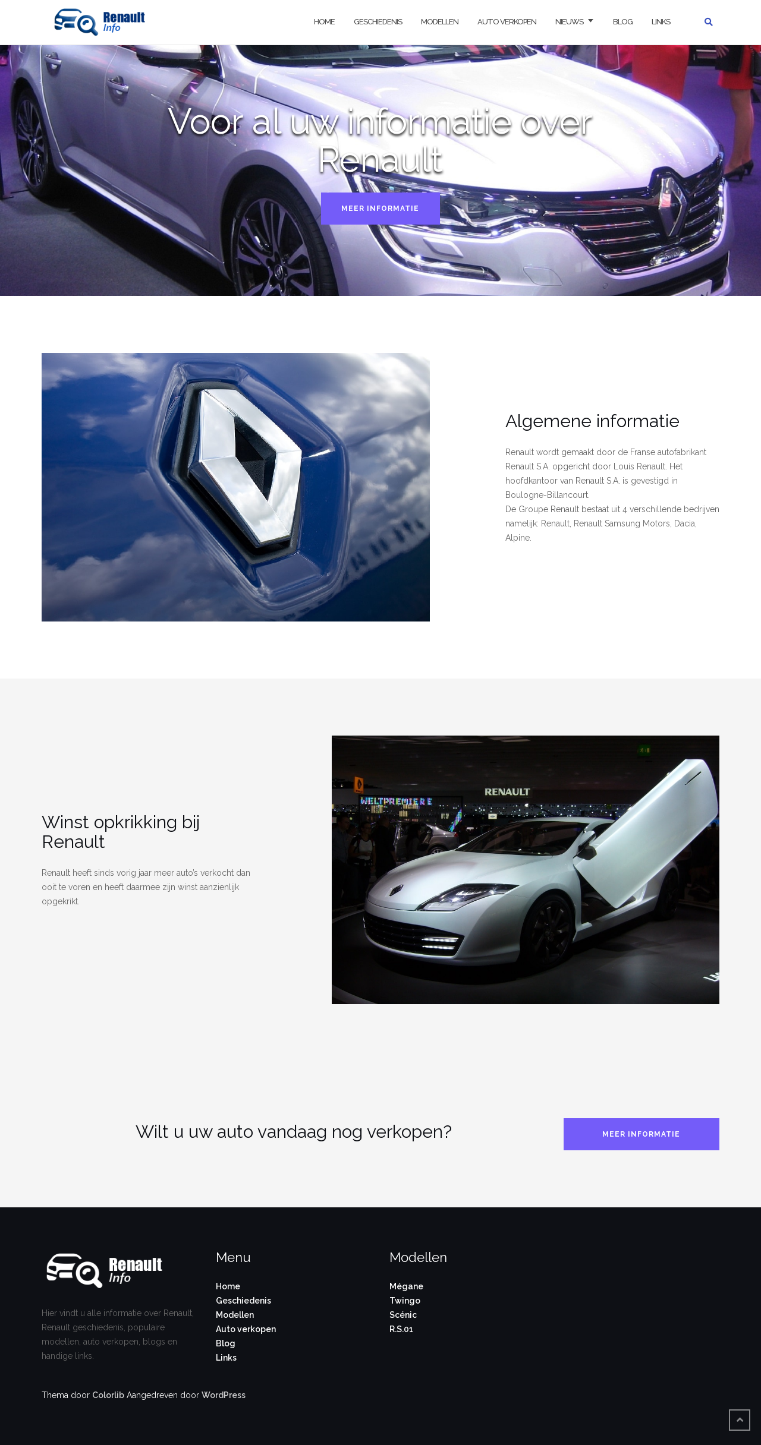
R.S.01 (401, 1329)
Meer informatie (380, 208)
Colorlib (108, 1395)
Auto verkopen (506, 21)
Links (661, 21)
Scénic (403, 1315)
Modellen (439, 21)
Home (324, 21)
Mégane (406, 1286)
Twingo (404, 1300)
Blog (623, 21)
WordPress (224, 1395)
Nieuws (569, 21)
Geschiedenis (378, 21)
